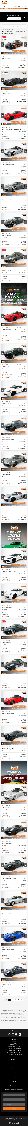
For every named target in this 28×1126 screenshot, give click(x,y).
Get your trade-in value (14, 19)
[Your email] (14, 1104)
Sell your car (14, 1069)
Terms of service (14, 1081)
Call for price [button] (21, 101)
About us (14, 1073)
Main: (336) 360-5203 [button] (14, 1048)
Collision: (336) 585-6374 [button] (14, 1054)
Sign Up (14, 1108)
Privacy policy (14, 1077)
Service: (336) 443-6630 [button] (14, 1052)
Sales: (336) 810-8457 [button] (14, 1050)
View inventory (14, 1065)
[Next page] (21, 1000)
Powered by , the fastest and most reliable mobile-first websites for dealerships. (14, 1120)
